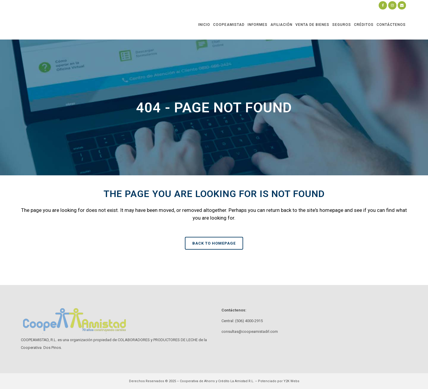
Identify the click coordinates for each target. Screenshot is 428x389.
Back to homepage (214, 243)
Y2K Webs (291, 381)
